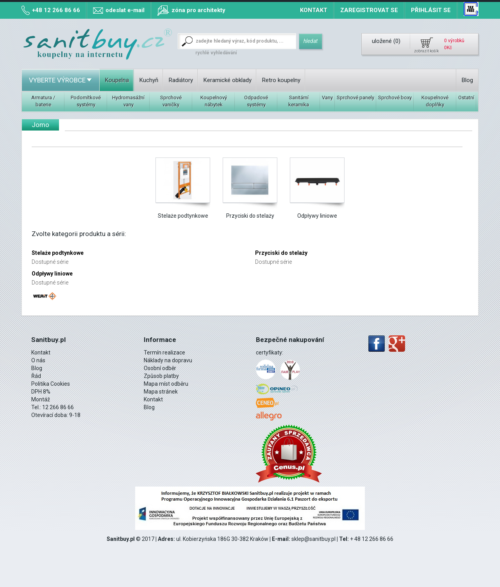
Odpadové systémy (256, 101)
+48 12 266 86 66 (56, 10)
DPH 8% (40, 391)
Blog (467, 80)
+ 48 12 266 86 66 (371, 539)
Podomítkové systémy (86, 101)
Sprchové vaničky (171, 101)
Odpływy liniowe (317, 216)
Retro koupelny (281, 80)
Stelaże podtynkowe (183, 216)
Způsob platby (161, 376)
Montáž (40, 399)
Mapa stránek (161, 391)
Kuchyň (148, 80)
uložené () (386, 41)
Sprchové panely (355, 97)
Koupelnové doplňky (434, 101)
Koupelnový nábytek (213, 101)
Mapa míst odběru (166, 384)
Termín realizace (164, 352)
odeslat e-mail (125, 10)
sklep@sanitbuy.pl (313, 539)
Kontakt (313, 10)
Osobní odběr (160, 368)
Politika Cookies (50, 384)
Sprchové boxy (395, 97)
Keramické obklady (228, 80)
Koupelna (117, 80)
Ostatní (466, 97)
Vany (327, 97)
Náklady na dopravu (168, 360)
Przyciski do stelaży (250, 216)
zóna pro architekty (198, 10)
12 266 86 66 (58, 407)
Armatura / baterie (43, 101)
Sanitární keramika (298, 101)
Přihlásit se (431, 10)
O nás (38, 360)
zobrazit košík (426, 51)
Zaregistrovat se (369, 10)
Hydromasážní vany (128, 101)
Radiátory (181, 80)
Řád (36, 376)
